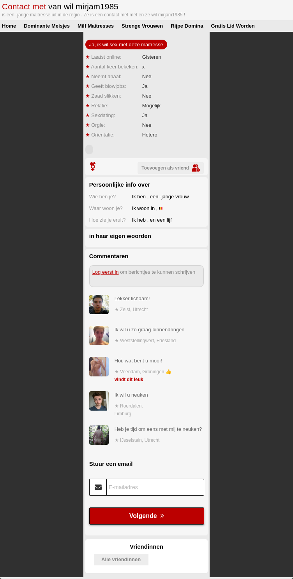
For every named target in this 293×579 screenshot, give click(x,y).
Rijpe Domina (187, 26)
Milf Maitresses (96, 26)
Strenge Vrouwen (142, 26)
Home (9, 26)
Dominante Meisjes (47, 26)
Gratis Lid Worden (232, 26)
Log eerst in (105, 272)
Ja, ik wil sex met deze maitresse (126, 44)
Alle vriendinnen (121, 559)
